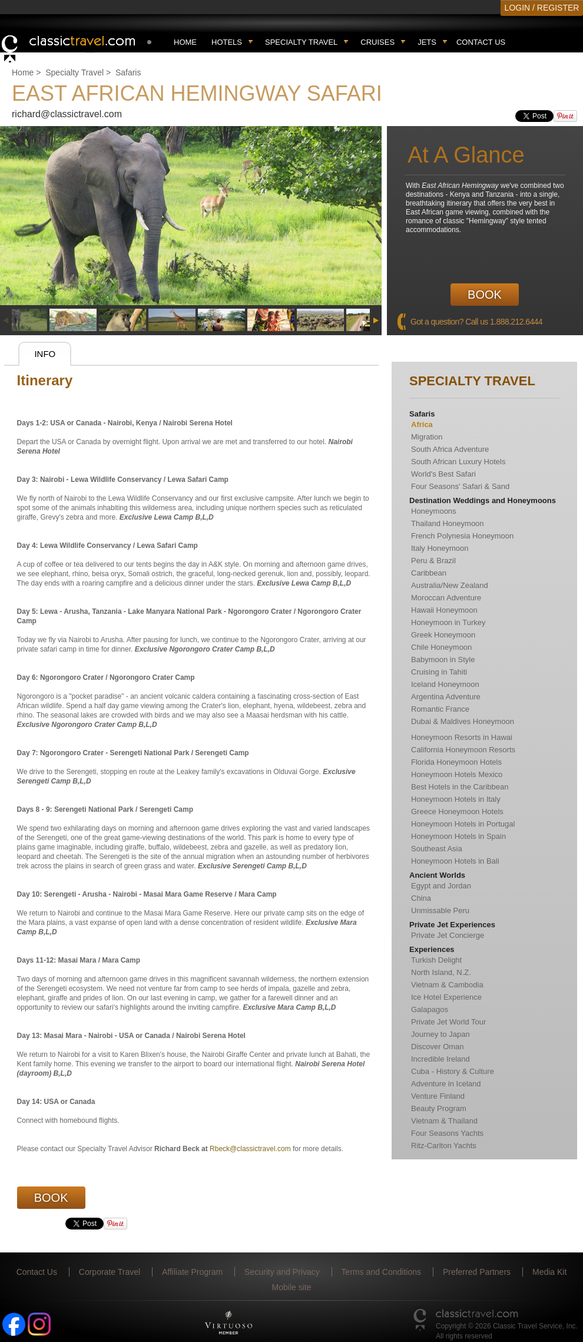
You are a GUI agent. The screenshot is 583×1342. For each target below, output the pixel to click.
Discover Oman (437, 1046)
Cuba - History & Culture (452, 1071)
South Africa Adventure (450, 449)
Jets (427, 42)
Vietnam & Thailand (444, 1120)
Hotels (226, 42)
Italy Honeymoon (440, 548)
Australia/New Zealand (449, 585)
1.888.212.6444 (516, 321)
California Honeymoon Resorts (463, 749)
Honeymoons (433, 511)
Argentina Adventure (446, 696)
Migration (426, 436)
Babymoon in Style (443, 659)
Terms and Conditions (381, 1272)
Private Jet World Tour (448, 1021)
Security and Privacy (282, 1272)
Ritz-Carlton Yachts (443, 1145)
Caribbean (428, 572)
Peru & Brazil (433, 560)
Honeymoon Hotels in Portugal (463, 823)
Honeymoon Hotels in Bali (455, 861)
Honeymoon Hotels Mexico (456, 774)
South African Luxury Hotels (458, 461)
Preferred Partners (477, 1272)
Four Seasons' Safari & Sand (460, 486)
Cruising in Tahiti (439, 671)
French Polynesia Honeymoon (462, 535)
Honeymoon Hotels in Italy (456, 799)
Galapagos (429, 1009)
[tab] (44, 354)
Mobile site (292, 1287)
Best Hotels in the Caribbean (459, 786)
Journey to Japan (440, 1034)
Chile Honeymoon (441, 647)
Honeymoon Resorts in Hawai (461, 737)
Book (485, 294)
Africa (422, 424)
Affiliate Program (192, 1272)
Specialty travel (301, 42)
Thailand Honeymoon (447, 523)
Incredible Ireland (440, 1059)
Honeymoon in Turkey (448, 622)
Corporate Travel (109, 1272)
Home (185, 42)
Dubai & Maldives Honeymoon (462, 721)
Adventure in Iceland (446, 1083)
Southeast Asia (436, 848)
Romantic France (440, 709)
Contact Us (480, 42)
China (421, 898)
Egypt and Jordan (441, 885)
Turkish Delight (436, 960)
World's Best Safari (443, 474)
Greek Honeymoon (443, 634)
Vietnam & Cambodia (447, 984)
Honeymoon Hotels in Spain (458, 836)
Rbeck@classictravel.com (250, 1149)
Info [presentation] (44, 354)
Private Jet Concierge (447, 935)
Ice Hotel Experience (446, 997)
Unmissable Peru (440, 910)
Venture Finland (438, 1096)
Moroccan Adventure (446, 597)
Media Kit (549, 1272)
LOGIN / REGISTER (542, 7)
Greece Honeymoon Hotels (457, 811)
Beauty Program (438, 1108)
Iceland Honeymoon (445, 684)
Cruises (377, 42)
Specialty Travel (74, 72)
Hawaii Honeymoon (444, 610)
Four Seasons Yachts (447, 1133)
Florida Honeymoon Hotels (456, 762)
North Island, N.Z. (441, 972)
